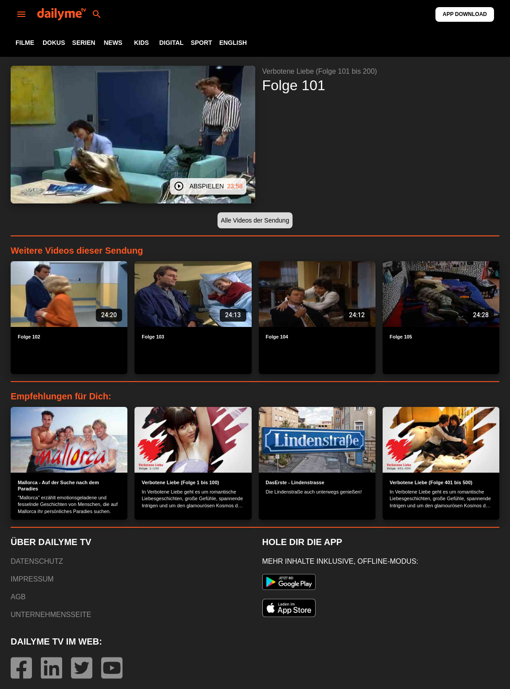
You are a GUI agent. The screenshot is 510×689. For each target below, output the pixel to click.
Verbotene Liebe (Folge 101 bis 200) (319, 71)
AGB (18, 597)
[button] (255, 220)
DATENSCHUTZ (37, 561)
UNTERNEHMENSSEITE (51, 614)
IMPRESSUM (32, 579)
